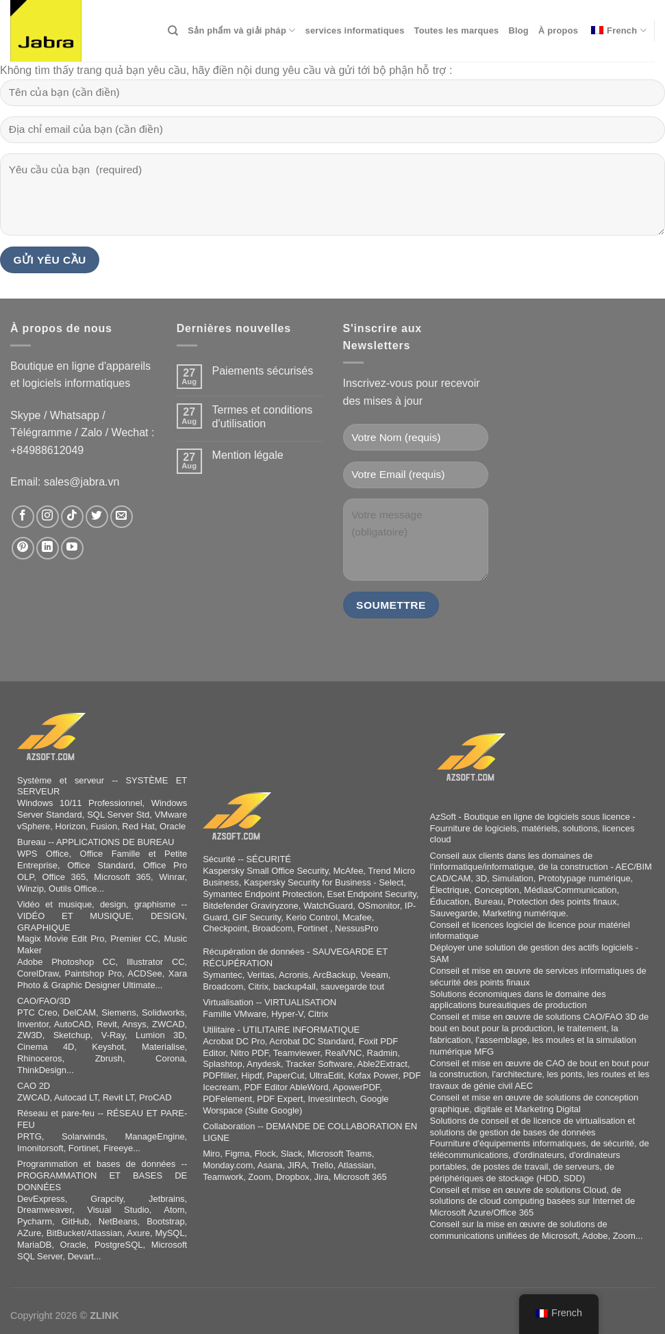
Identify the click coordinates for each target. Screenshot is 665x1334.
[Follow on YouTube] (72, 548)
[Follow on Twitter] (97, 516)
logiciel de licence (541, 925)
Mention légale (248, 455)
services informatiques (355, 30)
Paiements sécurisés (263, 371)
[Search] (173, 31)
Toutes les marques (456, 30)
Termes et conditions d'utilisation (262, 416)
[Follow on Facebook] (23, 516)
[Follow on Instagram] (47, 516)
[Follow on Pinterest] (23, 548)
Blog (518, 30)
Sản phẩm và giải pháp (241, 30)
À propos (558, 30)
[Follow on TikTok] (72, 516)
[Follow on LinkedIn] (47, 548)
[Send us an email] (121, 516)
